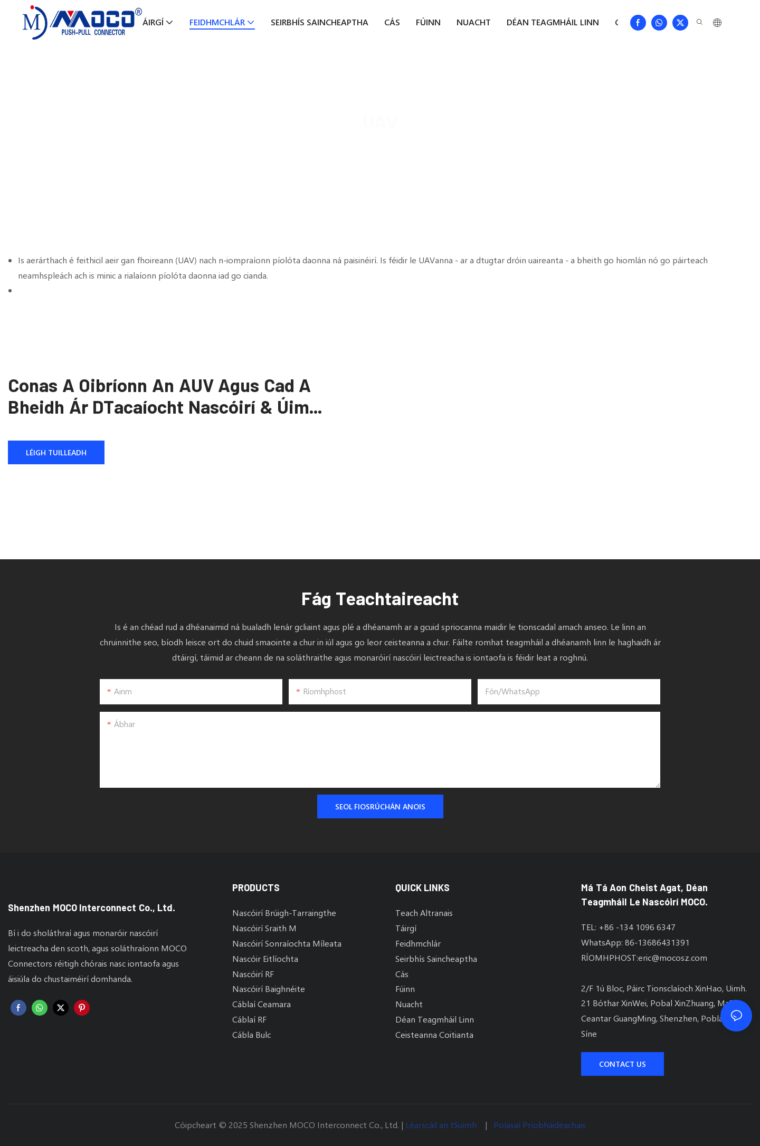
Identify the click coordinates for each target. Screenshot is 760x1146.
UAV (451, 150)
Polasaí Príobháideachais (539, 1124)
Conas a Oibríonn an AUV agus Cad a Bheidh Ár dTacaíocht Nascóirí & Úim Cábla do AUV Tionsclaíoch (159, 396)
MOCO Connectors (334, 150)
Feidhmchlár (407, 150)
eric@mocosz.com (672, 957)
